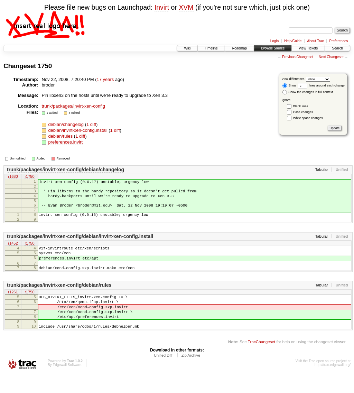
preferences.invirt (65, 142)
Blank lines (300, 106)
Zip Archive (190, 374)
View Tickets (308, 48)
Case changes (303, 112)
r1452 (13, 250)
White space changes (308, 118)
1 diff (91, 124)
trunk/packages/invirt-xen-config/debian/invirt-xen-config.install (80, 242)
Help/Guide (292, 41)
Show (289, 85)
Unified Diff (163, 374)
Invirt (162, 7)
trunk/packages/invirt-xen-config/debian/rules (59, 296)
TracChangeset (261, 360)
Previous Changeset (297, 57)
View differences (293, 79)
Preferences (338, 41)
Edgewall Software (67, 383)
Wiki (187, 48)
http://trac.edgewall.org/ (333, 383)
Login (274, 41)
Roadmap (239, 48)
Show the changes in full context (307, 92)
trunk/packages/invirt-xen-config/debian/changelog (65, 169)
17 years (105, 79)
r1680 (13, 177)
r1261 (13, 304)
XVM (186, 7)
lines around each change (321, 85)
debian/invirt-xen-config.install (78, 130)
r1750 (29, 177)
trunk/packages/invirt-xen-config (73, 106)
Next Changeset (331, 57)
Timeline (211, 48)
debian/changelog (66, 124)
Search (337, 48)
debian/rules (61, 136)
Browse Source (273, 48)
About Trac (315, 41)
